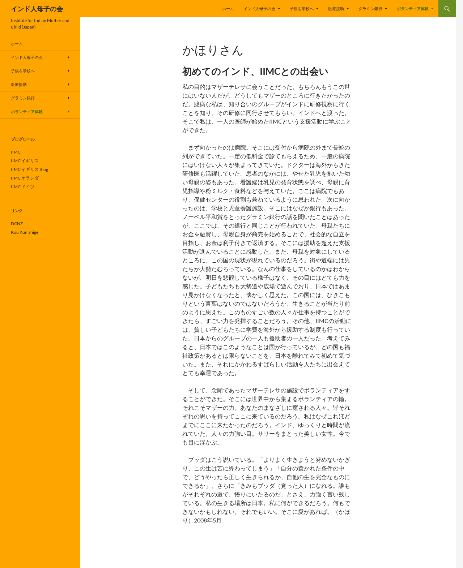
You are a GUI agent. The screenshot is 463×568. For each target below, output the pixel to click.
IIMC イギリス (25, 160)
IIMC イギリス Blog (29, 169)
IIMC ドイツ (22, 186)
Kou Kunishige (24, 232)
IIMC (16, 152)
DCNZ (17, 223)
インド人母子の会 (37, 9)
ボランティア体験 (413, 8)
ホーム (228, 8)
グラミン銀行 (370, 8)
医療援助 (336, 8)
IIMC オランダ (25, 178)
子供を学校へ (302, 8)
